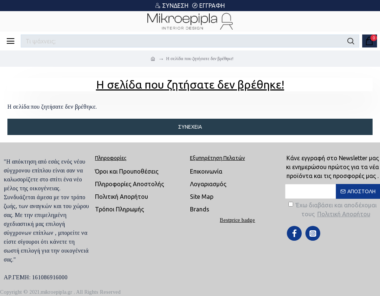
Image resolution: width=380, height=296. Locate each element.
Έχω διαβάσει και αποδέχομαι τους (332, 210)
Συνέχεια (190, 127)
